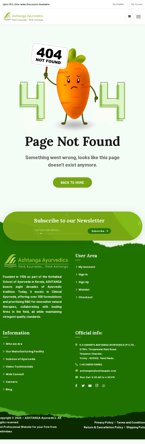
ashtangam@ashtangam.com (98, 370)
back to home (72, 182)
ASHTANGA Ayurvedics (40, 418)
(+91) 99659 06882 (91, 364)
